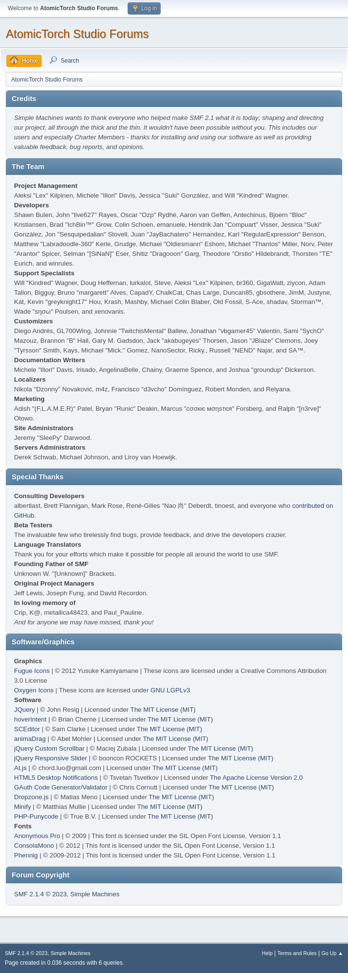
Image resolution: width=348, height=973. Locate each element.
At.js (20, 768)
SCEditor (27, 729)
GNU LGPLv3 (170, 690)
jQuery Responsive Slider (50, 758)
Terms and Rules (297, 953)
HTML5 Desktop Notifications (56, 777)
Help (267, 953)
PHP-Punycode (36, 816)
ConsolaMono (34, 845)
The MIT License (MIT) (163, 709)
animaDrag (30, 738)
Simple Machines (94, 894)
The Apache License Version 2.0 (256, 777)
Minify (22, 806)
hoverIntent (30, 719)
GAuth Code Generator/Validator (60, 787)
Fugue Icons (32, 670)
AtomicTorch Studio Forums (77, 33)
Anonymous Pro (37, 835)
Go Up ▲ (332, 953)
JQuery (24, 709)
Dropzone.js (31, 797)
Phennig (26, 855)
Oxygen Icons (34, 690)
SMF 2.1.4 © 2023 (40, 894)
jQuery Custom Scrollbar (49, 748)
